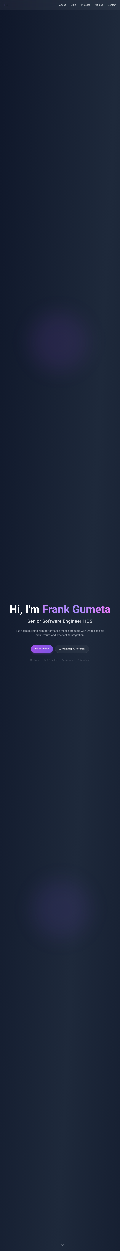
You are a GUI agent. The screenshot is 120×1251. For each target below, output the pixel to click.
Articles (99, 5)
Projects (85, 4)
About (62, 4)
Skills (73, 4)
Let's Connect (42, 651)
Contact (112, 3)
